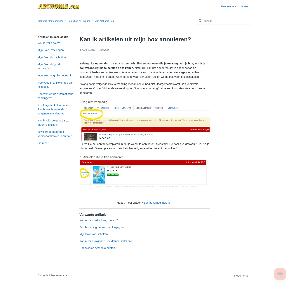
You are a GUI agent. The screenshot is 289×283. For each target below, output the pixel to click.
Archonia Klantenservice (50, 21)
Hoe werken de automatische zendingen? (55, 96)
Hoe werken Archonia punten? (97, 247)
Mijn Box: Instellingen (51, 50)
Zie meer (43, 143)
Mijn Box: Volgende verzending (49, 66)
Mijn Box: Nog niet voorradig (55, 75)
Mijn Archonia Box (104, 21)
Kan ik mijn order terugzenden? (98, 220)
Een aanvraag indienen (234, 6)
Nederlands (242, 275)
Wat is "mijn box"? (49, 42)
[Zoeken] (223, 21)
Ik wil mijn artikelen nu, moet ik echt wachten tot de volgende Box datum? (55, 109)
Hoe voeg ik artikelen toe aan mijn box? (55, 84)
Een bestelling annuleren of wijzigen (101, 227)
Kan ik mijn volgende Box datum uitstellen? (53, 122)
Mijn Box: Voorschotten (52, 57)
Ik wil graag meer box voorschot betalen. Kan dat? (55, 134)
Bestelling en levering (79, 21)
